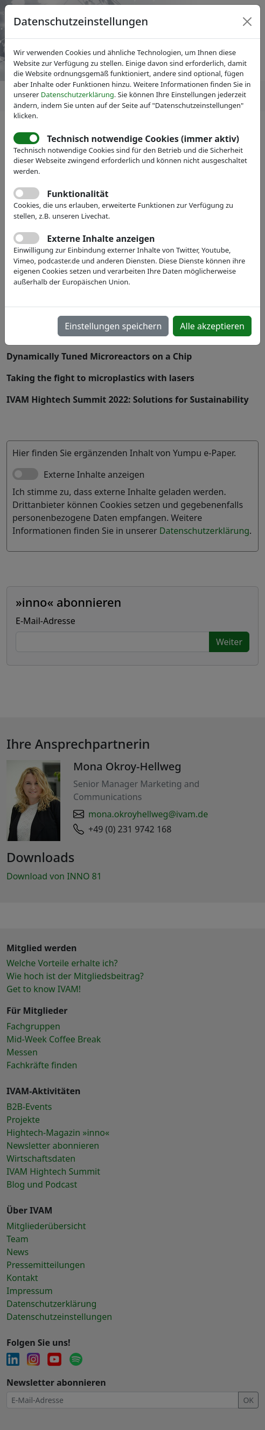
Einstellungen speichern (113, 326)
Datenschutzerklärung (77, 94)
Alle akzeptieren (212, 326)
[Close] (247, 21)
